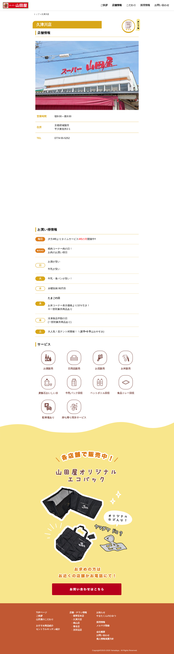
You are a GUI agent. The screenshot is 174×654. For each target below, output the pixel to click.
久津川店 (77, 619)
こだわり (131, 5)
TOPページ (41, 612)
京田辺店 (77, 630)
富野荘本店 (78, 616)
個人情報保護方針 (105, 639)
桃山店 (76, 623)
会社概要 (100, 632)
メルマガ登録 (102, 625)
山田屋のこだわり (44, 619)
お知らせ (100, 612)
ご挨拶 (104, 5)
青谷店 (76, 626)
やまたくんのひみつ (106, 616)
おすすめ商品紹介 (44, 625)
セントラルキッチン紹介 (48, 629)
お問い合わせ (161, 5)
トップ (36, 14)
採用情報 (145, 5)
